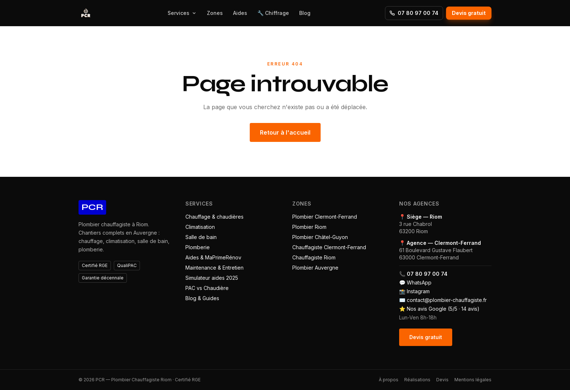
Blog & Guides (202, 298)
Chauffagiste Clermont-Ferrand (329, 247)
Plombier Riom (309, 227)
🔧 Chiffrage (273, 13)
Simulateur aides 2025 (211, 278)
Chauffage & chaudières (214, 217)
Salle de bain (201, 237)
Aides (240, 13)
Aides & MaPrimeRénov (213, 257)
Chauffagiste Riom (314, 257)
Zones (215, 13)
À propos (388, 379)
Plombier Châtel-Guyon (320, 237)
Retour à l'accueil (285, 132)
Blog (304, 13)
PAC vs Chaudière (207, 288)
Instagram (418, 291)
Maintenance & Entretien (214, 267)
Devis (442, 379)
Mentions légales (472, 379)
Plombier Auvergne (315, 267)
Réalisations (417, 379)
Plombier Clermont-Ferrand (324, 217)
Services (182, 13)
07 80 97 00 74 (414, 13)
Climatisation (200, 227)
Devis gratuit (469, 13)
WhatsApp (419, 282)
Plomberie (197, 247)
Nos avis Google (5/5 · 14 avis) (443, 309)
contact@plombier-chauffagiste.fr (447, 300)
